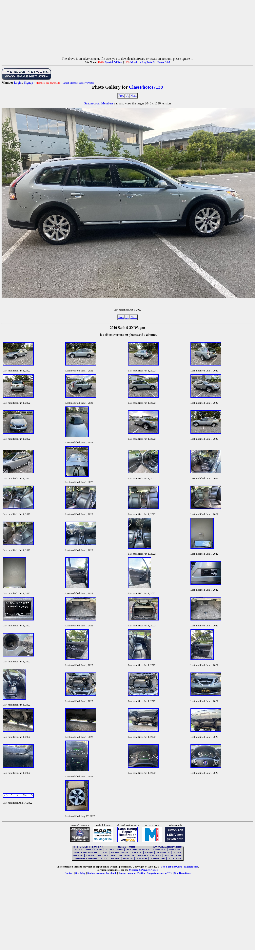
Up (127, 95)
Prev (121, 95)
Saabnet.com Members (98, 103)
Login (18, 82)
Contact (69, 872)
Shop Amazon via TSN (159, 872)
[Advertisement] (127, 29)
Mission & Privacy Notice (143, 869)
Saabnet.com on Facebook (102, 872)
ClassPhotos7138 (146, 87)
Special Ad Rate (114, 62)
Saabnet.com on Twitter (132, 872)
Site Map (80, 872)
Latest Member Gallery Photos (78, 82)
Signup (28, 82)
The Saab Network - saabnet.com (179, 866)
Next (133, 95)
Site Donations (182, 872)
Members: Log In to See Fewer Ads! (150, 62)
